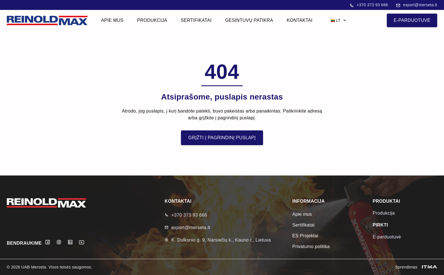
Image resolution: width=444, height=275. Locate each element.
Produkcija (152, 20)
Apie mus (112, 20)
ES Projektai (305, 235)
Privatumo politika (311, 246)
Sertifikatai (196, 20)
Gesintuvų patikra (249, 20)
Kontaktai (299, 20)
